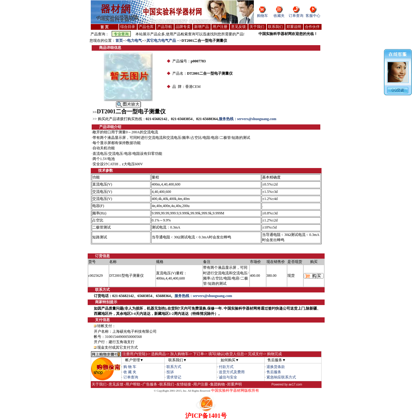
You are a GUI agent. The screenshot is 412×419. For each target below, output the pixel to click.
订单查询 (296, 16)
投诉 (170, 372)
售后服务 (273, 372)
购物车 (262, 16)
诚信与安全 (228, 377)
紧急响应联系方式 (281, 377)
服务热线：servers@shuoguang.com (248, 119)
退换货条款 (275, 367)
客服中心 (313, 16)
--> (125, 40)
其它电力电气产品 (161, 40)
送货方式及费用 (232, 372)
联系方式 (173, 367)
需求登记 (173, 377)
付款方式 (226, 367)
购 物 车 (129, 367)
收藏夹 (279, 16)
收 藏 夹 (129, 372)
